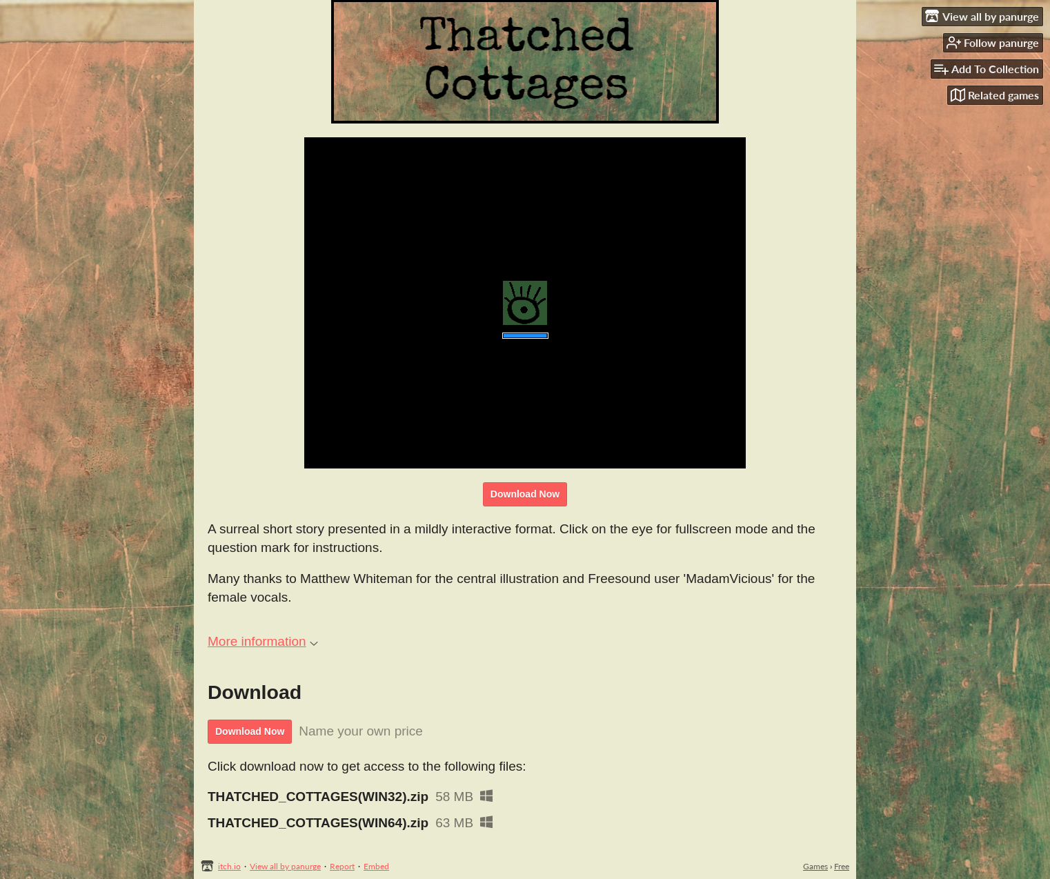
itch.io (229, 866)
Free (841, 866)
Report (342, 866)
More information (263, 641)
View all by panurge (285, 866)
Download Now (525, 494)
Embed (376, 866)
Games (815, 866)
